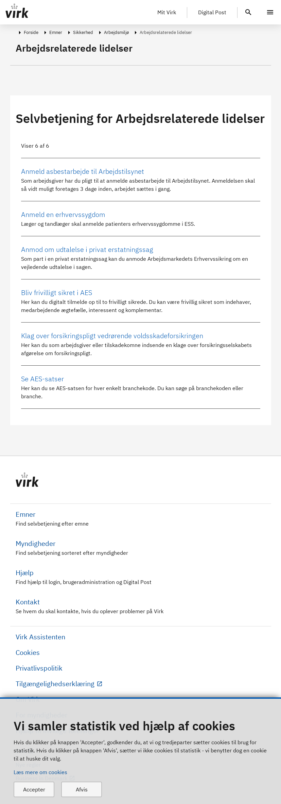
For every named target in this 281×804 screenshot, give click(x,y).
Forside (31, 32)
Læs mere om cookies (40, 772)
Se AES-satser (42, 378)
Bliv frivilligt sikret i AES (56, 292)
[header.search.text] (248, 11)
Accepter (34, 789)
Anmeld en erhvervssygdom (63, 214)
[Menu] (270, 12)
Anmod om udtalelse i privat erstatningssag (87, 249)
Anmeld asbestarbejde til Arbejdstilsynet (82, 171)
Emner (55, 32)
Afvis (82, 789)
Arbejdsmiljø (116, 32)
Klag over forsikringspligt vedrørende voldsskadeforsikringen (112, 335)
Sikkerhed (83, 32)
